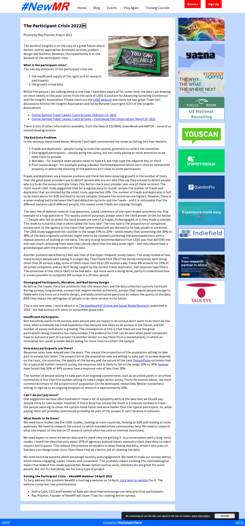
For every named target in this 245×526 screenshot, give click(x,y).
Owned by (122, 522)
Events (112, 8)
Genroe (163, 364)
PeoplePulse (142, 360)
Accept (225, 516)
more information (201, 516)
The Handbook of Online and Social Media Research (114, 306)
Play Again (131, 8)
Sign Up (213, 4)
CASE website (102, 100)
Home (81, 8)
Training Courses (157, 8)
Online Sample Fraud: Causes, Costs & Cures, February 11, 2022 (74, 115)
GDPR (6, 522)
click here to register (134, 480)
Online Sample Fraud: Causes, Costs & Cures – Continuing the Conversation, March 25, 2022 (94, 119)
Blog (96, 8)
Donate (192, 4)
